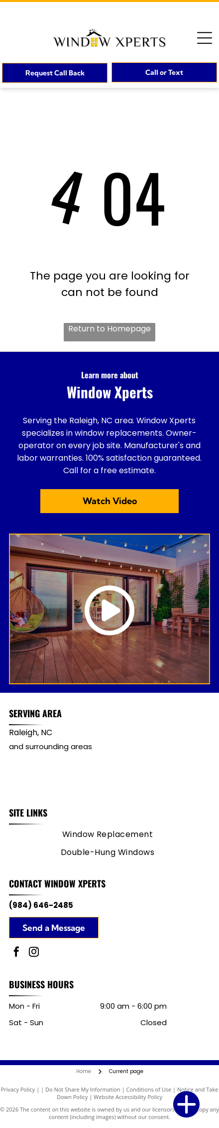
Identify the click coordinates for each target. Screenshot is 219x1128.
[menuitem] (108, 834)
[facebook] (16, 953)
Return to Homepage (109, 328)
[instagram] (33, 953)
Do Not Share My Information (82, 1089)
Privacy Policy (18, 1089)
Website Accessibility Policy (128, 1097)
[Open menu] (204, 37)
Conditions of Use (149, 1089)
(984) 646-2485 (41, 905)
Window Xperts (75, 883)
